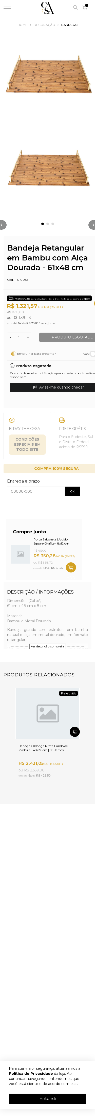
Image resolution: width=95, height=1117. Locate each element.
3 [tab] (52, 224)
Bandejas (69, 24)
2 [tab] (47, 224)
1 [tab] (42, 224)
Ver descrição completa (47, 646)
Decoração (44, 24)
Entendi (48, 1098)
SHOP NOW (71, 567)
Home (22, 24)
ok (72, 491)
